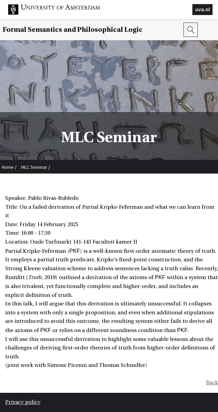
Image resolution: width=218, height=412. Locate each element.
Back (212, 383)
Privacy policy (22, 402)
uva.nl (202, 9)
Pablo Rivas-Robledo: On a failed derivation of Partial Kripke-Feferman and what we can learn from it (103, 182)
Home (8, 167)
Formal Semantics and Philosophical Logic (72, 29)
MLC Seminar (34, 167)
